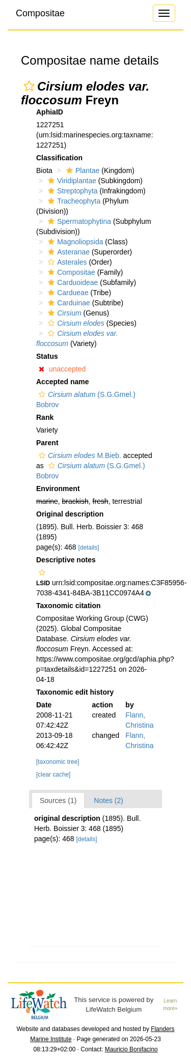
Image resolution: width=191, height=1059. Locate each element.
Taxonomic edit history (75, 692)
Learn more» (170, 1004)
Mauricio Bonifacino (131, 1049)
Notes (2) (108, 800)
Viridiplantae (70, 181)
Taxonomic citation (68, 606)
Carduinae (67, 303)
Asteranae (67, 252)
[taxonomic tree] (57, 761)
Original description (69, 514)
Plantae (81, 170)
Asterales (66, 262)
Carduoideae (71, 282)
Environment (58, 488)
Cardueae (67, 293)
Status (47, 356)
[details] (88, 547)
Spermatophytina (78, 221)
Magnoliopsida (74, 242)
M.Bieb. (78, 455)
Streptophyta (71, 191)
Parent (47, 443)
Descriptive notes (66, 560)
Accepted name (62, 382)
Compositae (40, 13)
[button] (29, 86)
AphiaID (49, 112)
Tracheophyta (72, 201)
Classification (59, 158)
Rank (44, 417)
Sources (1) (58, 800)
